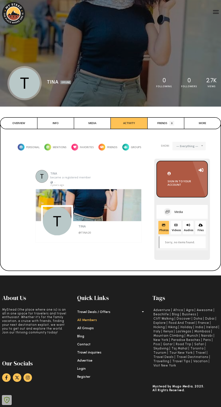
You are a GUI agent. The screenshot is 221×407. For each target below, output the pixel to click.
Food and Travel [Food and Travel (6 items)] (182, 323)
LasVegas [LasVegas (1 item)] (183, 331)
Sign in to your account (182, 179)
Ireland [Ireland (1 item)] (212, 327)
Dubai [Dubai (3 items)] (210, 318)
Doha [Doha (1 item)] (198, 318)
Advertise (84, 360)
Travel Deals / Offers (110, 312)
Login (81, 368)
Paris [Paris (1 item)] (207, 340)
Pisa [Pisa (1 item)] (156, 344)
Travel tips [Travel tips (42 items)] (181, 361)
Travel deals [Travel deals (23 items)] (163, 357)
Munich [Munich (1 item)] (192, 335)
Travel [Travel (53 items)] (201, 353)
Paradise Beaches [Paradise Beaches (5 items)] (185, 340)
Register (83, 377)
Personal (29, 147)
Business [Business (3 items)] (189, 314)
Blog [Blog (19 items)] (175, 314)
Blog (80, 336)
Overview (18, 123)
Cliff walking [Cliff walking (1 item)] (163, 318)
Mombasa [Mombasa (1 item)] (202, 331)
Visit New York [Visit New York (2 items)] (164, 365)
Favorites (82, 147)
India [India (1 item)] (199, 327)
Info (56, 123)
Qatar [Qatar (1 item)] (168, 344)
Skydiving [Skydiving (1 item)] (161, 348)
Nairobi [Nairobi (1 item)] (207, 335)
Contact (84, 344)
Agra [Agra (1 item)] (190, 310)
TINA (53, 183)
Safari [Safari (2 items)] (199, 344)
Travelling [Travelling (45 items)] (161, 361)
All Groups (85, 328)
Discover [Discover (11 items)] (184, 318)
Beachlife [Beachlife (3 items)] (161, 314)
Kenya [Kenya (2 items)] (168, 331)
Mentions (55, 147)
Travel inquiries (89, 352)
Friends (165, 123)
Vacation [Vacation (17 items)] (200, 361)
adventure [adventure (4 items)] (161, 310)
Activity (129, 123)
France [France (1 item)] (203, 323)
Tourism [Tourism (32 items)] (159, 353)
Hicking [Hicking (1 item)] (159, 327)
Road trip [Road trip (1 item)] (183, 344)
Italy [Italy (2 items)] (156, 331)
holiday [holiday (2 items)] (186, 327)
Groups (132, 147)
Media (92, 123)
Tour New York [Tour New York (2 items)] (181, 353)
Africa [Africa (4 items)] (178, 310)
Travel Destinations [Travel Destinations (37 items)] (192, 357)
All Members (87, 320)
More (202, 123)
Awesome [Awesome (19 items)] (205, 310)
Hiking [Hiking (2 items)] (173, 327)
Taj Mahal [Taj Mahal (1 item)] (180, 348)
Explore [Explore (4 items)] (159, 323)
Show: (165, 146)
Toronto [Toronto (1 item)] (197, 348)
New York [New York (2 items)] (160, 340)
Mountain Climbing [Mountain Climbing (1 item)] (168, 335)
